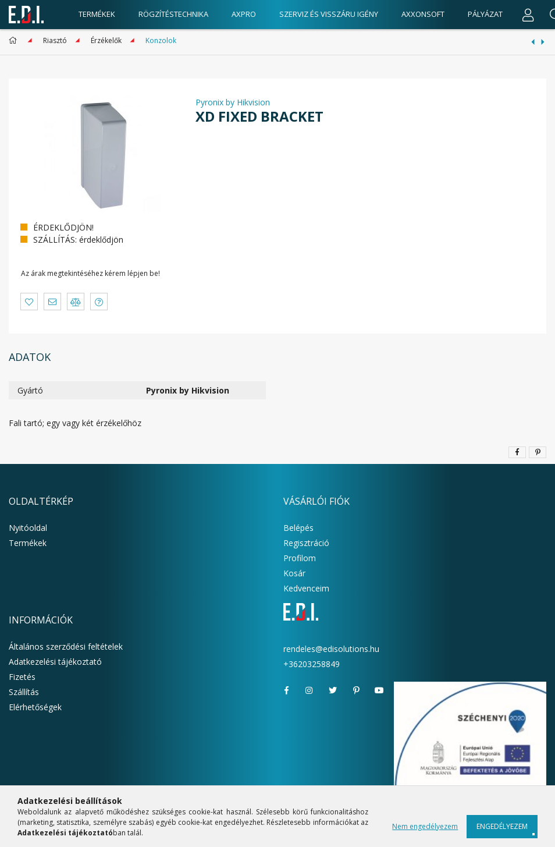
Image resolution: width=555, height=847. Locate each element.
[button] (29, 301)
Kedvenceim (306, 588)
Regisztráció (306, 542)
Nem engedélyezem (425, 826)
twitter (332, 690)
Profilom (299, 558)
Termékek (28, 542)
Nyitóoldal (28, 527)
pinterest (356, 690)
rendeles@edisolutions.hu (331, 648)
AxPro (244, 14)
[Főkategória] (15, 40)
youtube (379, 690)
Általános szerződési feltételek (66, 646)
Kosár (294, 573)
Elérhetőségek (35, 707)
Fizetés (22, 676)
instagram (309, 690)
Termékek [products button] (97, 14)
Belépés (298, 527)
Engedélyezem (502, 826)
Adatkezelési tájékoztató (55, 661)
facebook (286, 690)
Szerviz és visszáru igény (328, 14)
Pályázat (485, 14)
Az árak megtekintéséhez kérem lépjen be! (90, 273)
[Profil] (528, 14)
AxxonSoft (422, 14)
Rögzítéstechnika (173, 14)
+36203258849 (311, 663)
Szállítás (24, 691)
